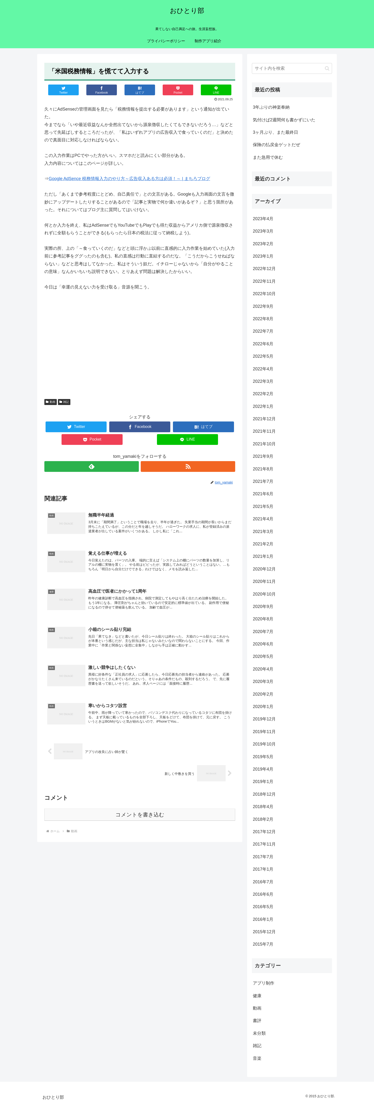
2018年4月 (263, 806)
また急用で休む (268, 157)
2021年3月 (263, 531)
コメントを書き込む (139, 815)
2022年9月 (263, 306)
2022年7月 (263, 331)
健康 (257, 995)
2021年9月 (263, 456)
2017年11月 (264, 844)
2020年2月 (263, 694)
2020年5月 (263, 656)
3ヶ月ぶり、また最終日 (275, 132)
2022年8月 (263, 318)
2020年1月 (263, 706)
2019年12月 (264, 719)
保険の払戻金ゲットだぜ (276, 144)
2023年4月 (263, 218)
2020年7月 (263, 631)
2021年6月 (263, 493)
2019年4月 (263, 769)
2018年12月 (264, 794)
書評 (257, 1020)
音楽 (257, 1058)
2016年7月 (263, 881)
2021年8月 (263, 469)
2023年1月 (263, 256)
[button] (327, 68)
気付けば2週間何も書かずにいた (284, 119)
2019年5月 (263, 756)
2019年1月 (263, 781)
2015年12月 (264, 931)
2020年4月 (263, 669)
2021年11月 (264, 431)
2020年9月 (263, 606)
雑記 (64, 402)
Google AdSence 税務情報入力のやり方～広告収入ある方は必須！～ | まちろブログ (129, 178)
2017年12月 (264, 831)
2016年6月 (263, 894)
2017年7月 (263, 856)
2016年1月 (263, 919)
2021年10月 (264, 444)
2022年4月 (263, 369)
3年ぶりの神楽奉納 (271, 107)
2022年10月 (264, 293)
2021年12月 (264, 418)
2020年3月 (263, 681)
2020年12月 (264, 569)
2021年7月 (263, 481)
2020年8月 (263, 619)
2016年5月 (263, 906)
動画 (50, 402)
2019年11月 (264, 731)
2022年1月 (263, 406)
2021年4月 (263, 519)
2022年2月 (263, 393)
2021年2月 (263, 544)
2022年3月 (263, 381)
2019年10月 (264, 744)
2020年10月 (264, 594)
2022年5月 (263, 356)
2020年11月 (264, 581)
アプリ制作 (263, 983)
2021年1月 (263, 556)
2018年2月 (263, 819)
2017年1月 (263, 869)
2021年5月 (263, 506)
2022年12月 (264, 268)
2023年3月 (263, 231)
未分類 (259, 1033)
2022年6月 (263, 343)
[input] (292, 68)
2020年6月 (263, 644)
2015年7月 (263, 944)
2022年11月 (264, 281)
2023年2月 (263, 243)
